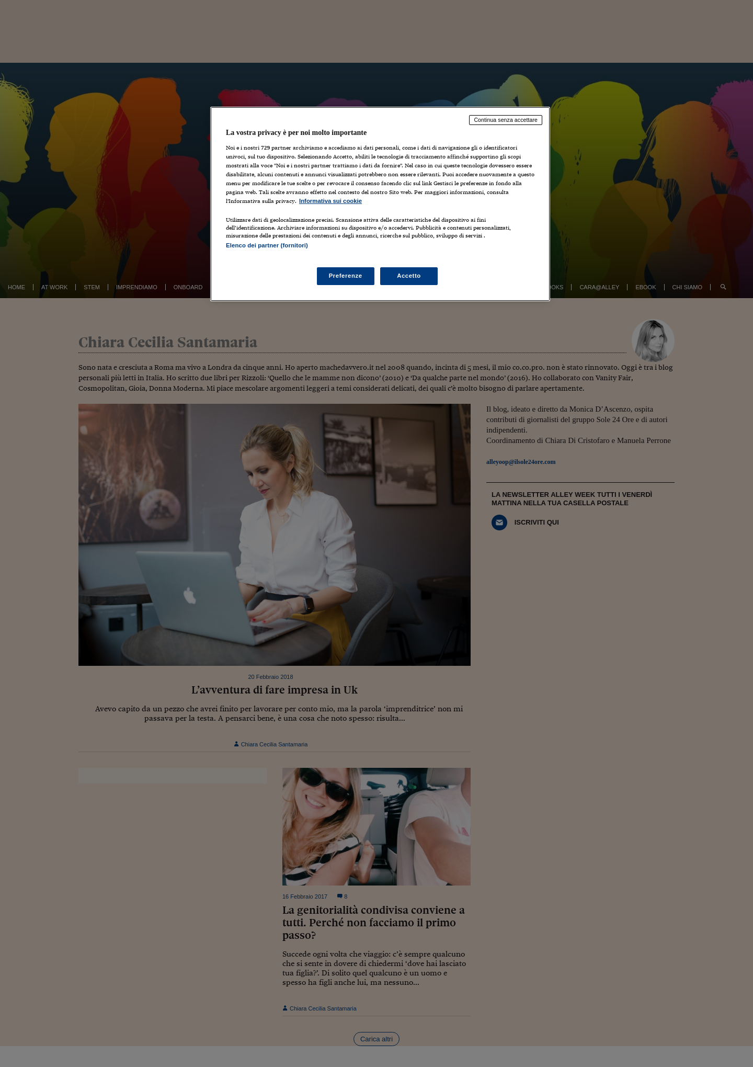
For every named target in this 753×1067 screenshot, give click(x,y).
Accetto (409, 276)
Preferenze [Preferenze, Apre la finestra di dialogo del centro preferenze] (345, 276)
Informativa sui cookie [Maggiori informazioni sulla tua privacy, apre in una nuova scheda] (330, 201)
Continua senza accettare (506, 120)
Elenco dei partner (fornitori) (267, 245)
